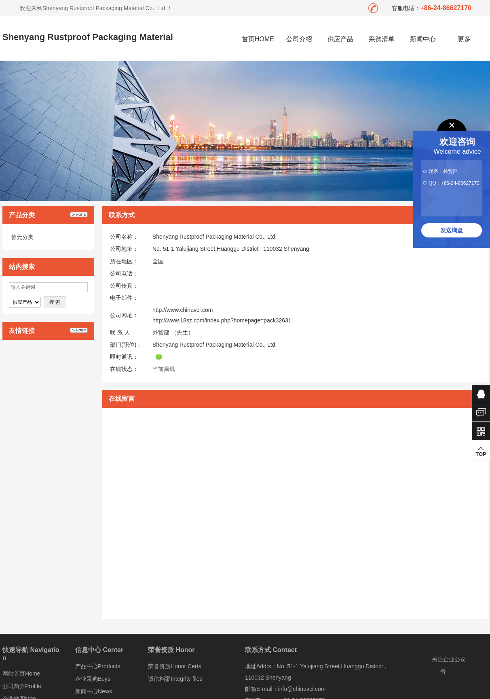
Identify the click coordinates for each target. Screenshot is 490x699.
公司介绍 (299, 39)
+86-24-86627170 (460, 183)
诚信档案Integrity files (175, 679)
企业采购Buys (92, 679)
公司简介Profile (21, 686)
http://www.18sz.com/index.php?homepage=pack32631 (221, 320)
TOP (480, 451)
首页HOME (258, 39)
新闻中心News (93, 691)
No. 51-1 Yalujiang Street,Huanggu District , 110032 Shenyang (230, 249)
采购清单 (382, 39)
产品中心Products (97, 666)
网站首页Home (21, 673)
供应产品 (340, 39)
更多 (464, 39)
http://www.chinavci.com (182, 310)
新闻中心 (423, 39)
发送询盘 (451, 230)
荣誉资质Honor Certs (174, 666)
